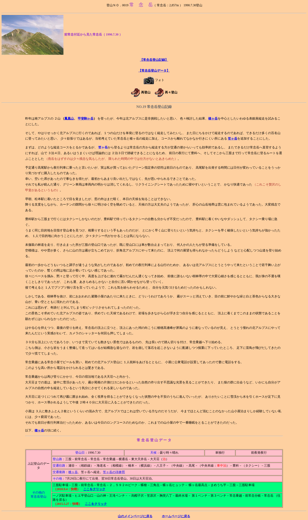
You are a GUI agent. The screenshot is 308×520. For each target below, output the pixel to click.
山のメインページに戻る (135, 516)
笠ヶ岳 (232, 138)
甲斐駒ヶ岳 (86, 118)
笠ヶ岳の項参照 (114, 472)
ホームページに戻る (176, 516)
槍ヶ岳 (213, 118)
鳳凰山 (69, 118)
